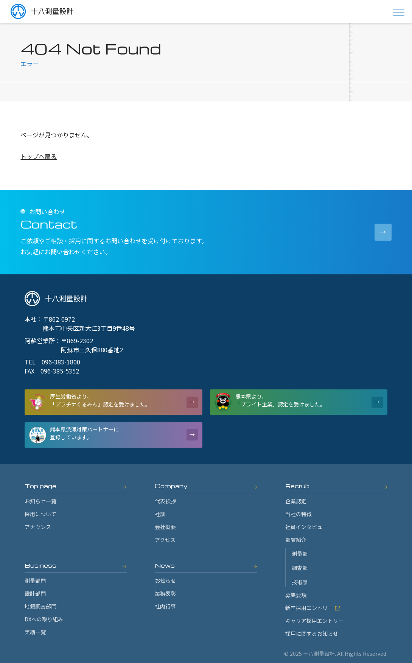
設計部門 (35, 593)
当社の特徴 (298, 514)
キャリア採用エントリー (314, 620)
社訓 (160, 514)
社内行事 (165, 606)
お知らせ (165, 580)
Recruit (297, 486)
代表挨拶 (165, 501)
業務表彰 (165, 593)
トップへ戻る (38, 156)
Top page (40, 486)
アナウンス (38, 527)
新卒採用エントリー (312, 608)
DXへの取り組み (44, 619)
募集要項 (295, 595)
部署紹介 (295, 539)
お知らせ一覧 (40, 501)
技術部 (300, 582)
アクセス (165, 539)
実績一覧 (35, 632)
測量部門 (35, 580)
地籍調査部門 (40, 606)
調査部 (300, 567)
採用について (40, 514)
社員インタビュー (306, 527)
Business (40, 565)
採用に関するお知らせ (311, 633)
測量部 (300, 553)
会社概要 (165, 527)
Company (171, 486)
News (165, 565)
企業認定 (295, 501)
